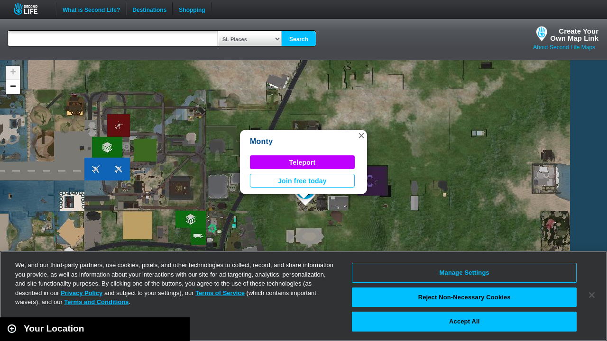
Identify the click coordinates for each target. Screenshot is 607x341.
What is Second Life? (91, 9)
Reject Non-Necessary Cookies (464, 297)
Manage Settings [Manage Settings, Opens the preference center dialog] (464, 272)
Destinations (149, 9)
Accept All (464, 321)
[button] (361, 135)
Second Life (31, 8)
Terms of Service (220, 292)
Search (298, 39)
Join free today (302, 181)
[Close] (591, 295)
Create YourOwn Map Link (574, 34)
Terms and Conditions (96, 301)
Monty (261, 141)
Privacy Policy (81, 292)
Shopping (192, 9)
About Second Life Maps (564, 47)
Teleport (302, 162)
